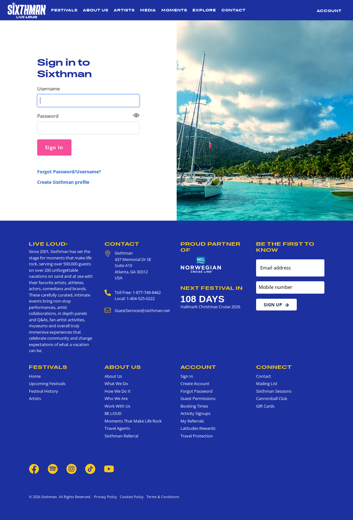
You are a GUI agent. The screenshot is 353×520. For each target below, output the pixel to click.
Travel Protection (196, 436)
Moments (174, 10)
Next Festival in (211, 288)
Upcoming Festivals (47, 383)
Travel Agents (117, 428)
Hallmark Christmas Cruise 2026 (210, 307)
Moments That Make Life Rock (133, 421)
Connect (274, 367)
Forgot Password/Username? (69, 171)
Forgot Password (196, 391)
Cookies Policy (131, 496)
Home (35, 376)
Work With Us (117, 406)
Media (148, 10)
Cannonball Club (271, 398)
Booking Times (194, 406)
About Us (95, 10)
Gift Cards (265, 406)
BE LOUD (113, 413)
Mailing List (266, 383)
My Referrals (192, 421)
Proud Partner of (210, 247)
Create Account (194, 383)
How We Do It (118, 391)
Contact (233, 10)
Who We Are (116, 398)
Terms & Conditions (162, 496)
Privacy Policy (105, 496)
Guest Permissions (197, 398)
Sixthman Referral (121, 436)
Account (329, 11)
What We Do (116, 383)
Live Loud (48, 244)
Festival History (43, 391)
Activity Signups (195, 413)
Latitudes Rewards (197, 428)
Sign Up (276, 304)
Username (48, 88)
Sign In (186, 376)
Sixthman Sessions (273, 391)
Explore (204, 10)
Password (47, 116)
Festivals (64, 10)
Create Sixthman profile (63, 182)
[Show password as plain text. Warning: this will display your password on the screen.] (136, 115)
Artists (124, 10)
